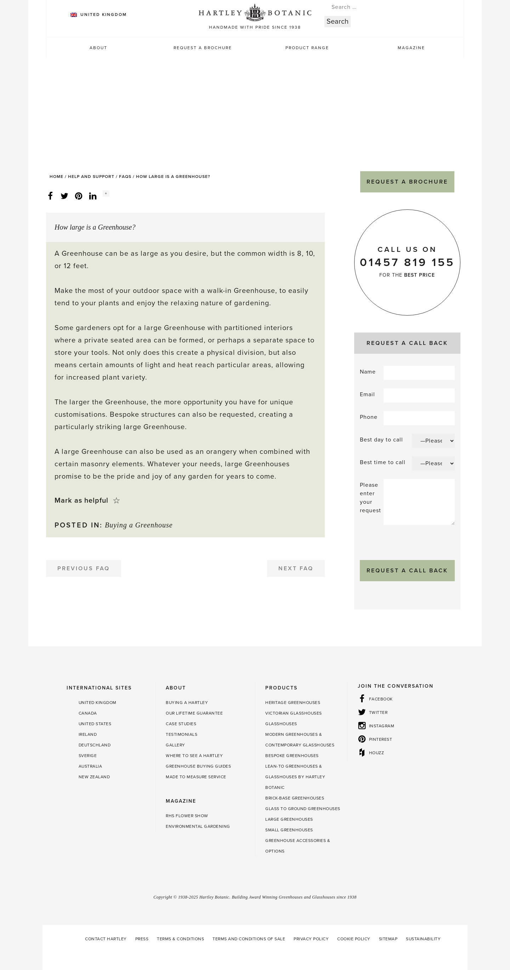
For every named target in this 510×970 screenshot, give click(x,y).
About (98, 47)
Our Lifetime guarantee (194, 713)
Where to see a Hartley (194, 755)
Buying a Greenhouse (139, 525)
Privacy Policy (311, 938)
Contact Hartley (106, 938)
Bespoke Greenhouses (292, 755)
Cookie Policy (353, 938)
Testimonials (181, 734)
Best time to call (383, 462)
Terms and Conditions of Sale (248, 938)
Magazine (411, 47)
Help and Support (91, 176)
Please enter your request (370, 497)
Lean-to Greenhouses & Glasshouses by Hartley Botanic (295, 777)
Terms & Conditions (180, 938)
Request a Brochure (203, 47)
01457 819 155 (407, 262)
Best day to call (381, 439)
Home (56, 176)
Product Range (307, 47)
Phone (369, 417)
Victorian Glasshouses (293, 713)
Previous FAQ (83, 568)
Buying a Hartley (187, 702)
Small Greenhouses (289, 829)
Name (368, 371)
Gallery (175, 745)
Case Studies (181, 723)
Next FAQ (295, 568)
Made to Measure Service (196, 776)
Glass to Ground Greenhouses (302, 808)
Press (142, 938)
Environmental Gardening (198, 826)
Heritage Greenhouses (292, 702)
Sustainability (423, 938)
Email (367, 394)
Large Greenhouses (289, 819)
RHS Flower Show (187, 815)
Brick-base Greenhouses (294, 798)
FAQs (125, 176)
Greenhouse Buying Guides (198, 766)
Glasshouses (281, 723)
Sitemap (388, 938)
